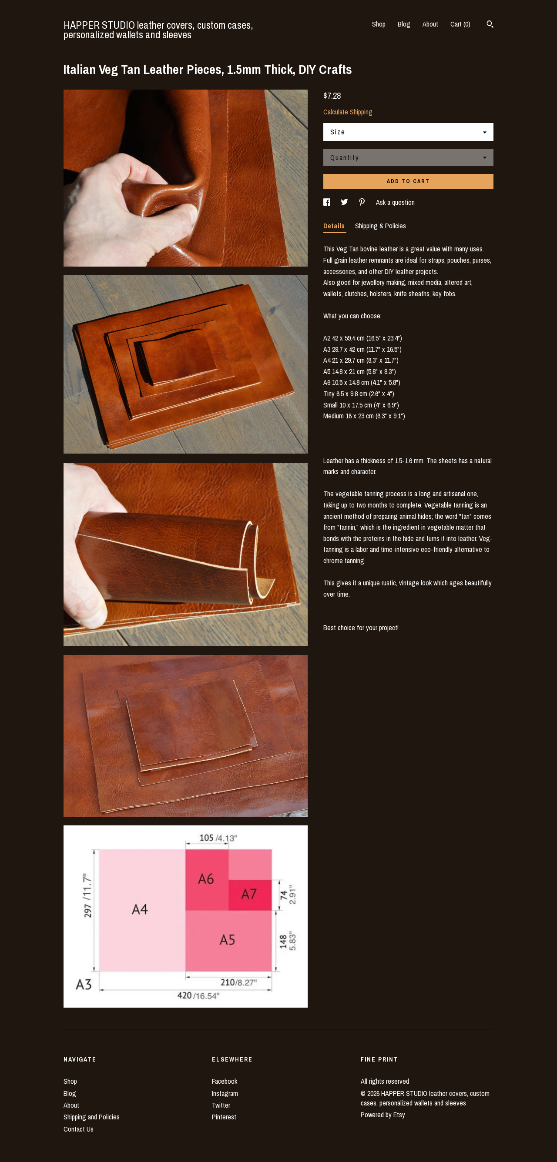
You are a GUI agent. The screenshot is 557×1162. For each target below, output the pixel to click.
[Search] (490, 25)
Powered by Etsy (383, 1114)
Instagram (225, 1093)
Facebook (224, 1081)
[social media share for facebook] (327, 202)
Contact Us (79, 1129)
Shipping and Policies (92, 1117)
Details (334, 225)
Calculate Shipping (347, 112)
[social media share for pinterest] (363, 202)
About (430, 24)
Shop (379, 24)
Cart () (460, 24)
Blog (404, 24)
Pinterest (224, 1117)
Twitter (221, 1105)
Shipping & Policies (380, 225)
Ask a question (395, 202)
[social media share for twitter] (345, 202)
